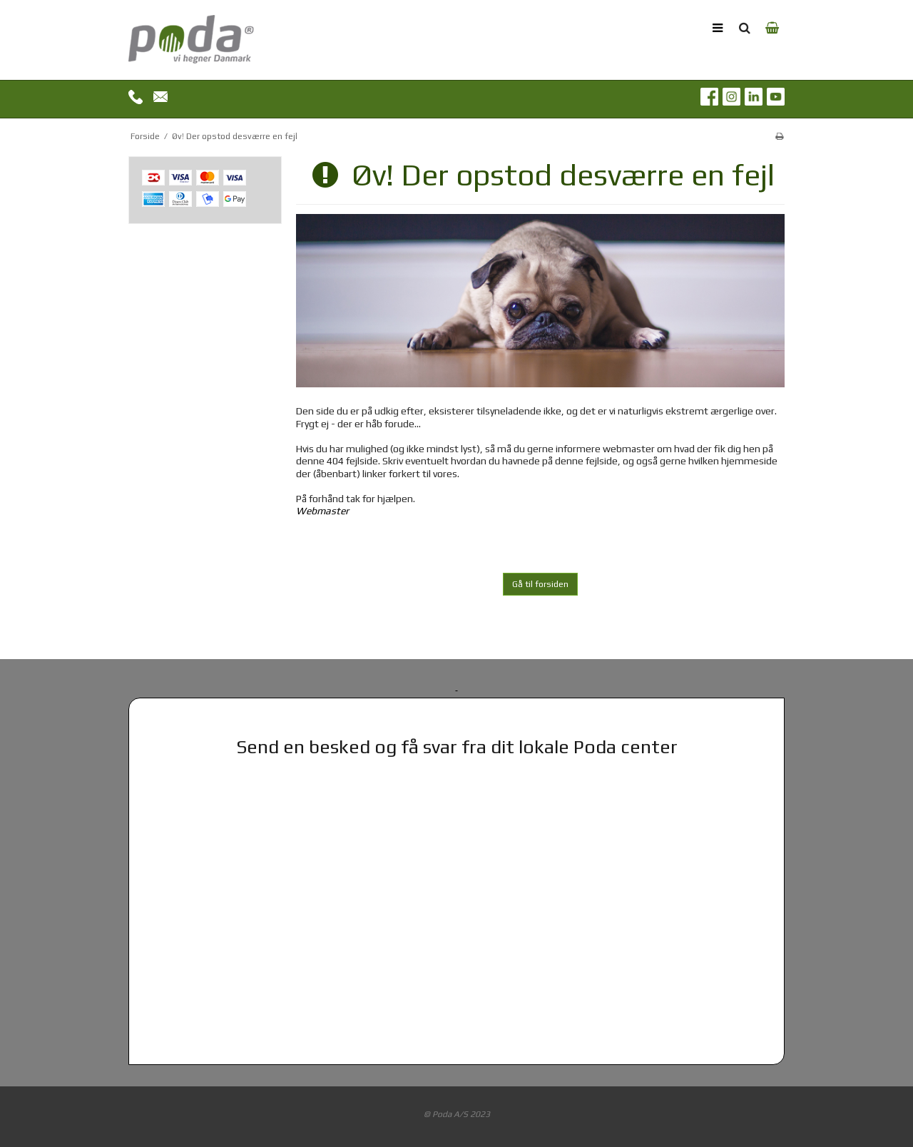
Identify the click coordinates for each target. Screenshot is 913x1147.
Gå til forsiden (540, 584)
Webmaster (322, 510)
